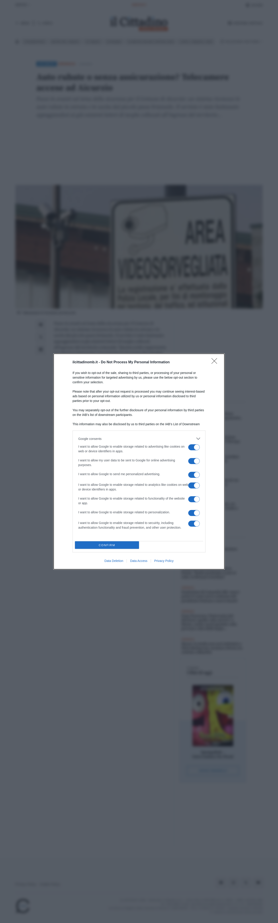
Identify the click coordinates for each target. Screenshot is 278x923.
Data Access (138, 561)
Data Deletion (113, 561)
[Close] (215, 362)
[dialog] (139, 461)
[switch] (194, 447)
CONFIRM (107, 545)
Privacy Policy (164, 561)
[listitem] (139, 438)
